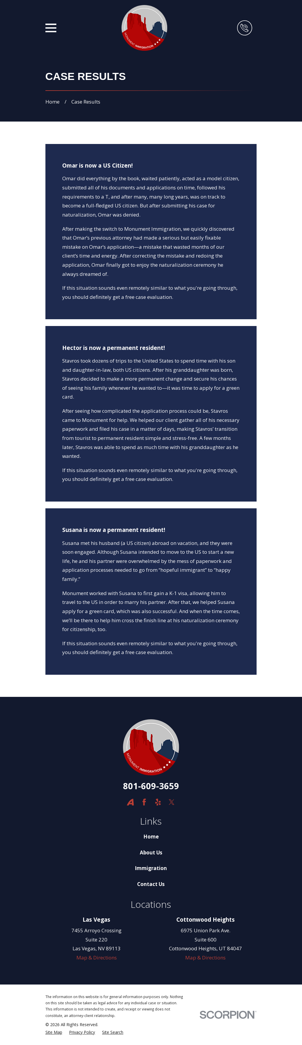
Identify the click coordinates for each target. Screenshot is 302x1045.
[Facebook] (144, 802)
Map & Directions (96, 957)
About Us (151, 852)
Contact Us (151, 884)
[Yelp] (158, 802)
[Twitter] (171, 802)
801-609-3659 (151, 786)
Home (151, 836)
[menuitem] (53, 1032)
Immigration (151, 868)
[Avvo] (130, 802)
